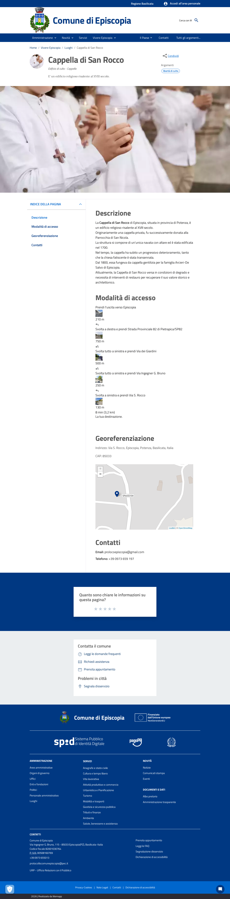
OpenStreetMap (185, 528)
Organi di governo (39, 773)
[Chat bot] (220, 889)
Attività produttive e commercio (100, 785)
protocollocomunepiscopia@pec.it (49, 863)
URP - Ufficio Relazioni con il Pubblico (50, 870)
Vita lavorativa (91, 779)
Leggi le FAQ (142, 846)
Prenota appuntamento (149, 840)
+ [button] (100, 469)
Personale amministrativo (44, 795)
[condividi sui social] (170, 56)
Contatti (35, 834)
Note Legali (102, 887)
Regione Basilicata (142, 3)
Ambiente (88, 818)
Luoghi (69, 48)
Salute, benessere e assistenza (100, 824)
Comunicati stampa (154, 773)
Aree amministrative (41, 768)
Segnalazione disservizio (149, 851)
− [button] (100, 474)
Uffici (33, 779)
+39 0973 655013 (39, 858)
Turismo (87, 796)
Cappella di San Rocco (90, 48)
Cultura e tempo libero (95, 773)
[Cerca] (196, 20)
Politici (33, 790)
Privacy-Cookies (83, 887)
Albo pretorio (150, 796)
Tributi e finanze (92, 812)
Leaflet (172, 528)
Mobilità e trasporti (93, 801)
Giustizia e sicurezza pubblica (99, 807)
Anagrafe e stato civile (95, 768)
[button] (182, 4)
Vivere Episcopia (50, 48)
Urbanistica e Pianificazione (98, 790)
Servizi (87, 761)
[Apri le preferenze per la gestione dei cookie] (9, 889)
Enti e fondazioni (39, 784)
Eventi (146, 779)
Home (33, 48)
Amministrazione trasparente (159, 802)
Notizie (147, 768)
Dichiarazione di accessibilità (152, 857)
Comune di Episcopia (92, 20)
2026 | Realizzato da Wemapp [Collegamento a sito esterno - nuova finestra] (46, 896)
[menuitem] (143, 37)
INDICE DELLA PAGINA (47, 204)
